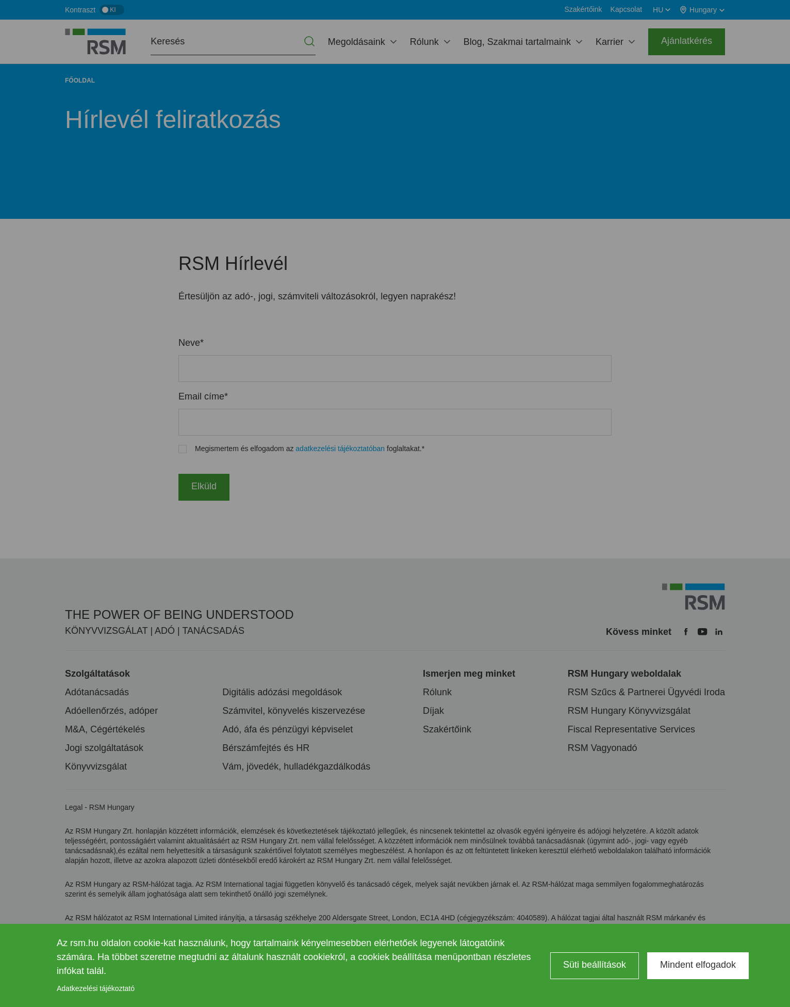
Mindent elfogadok (698, 965)
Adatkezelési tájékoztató (96, 988)
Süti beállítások (594, 965)
